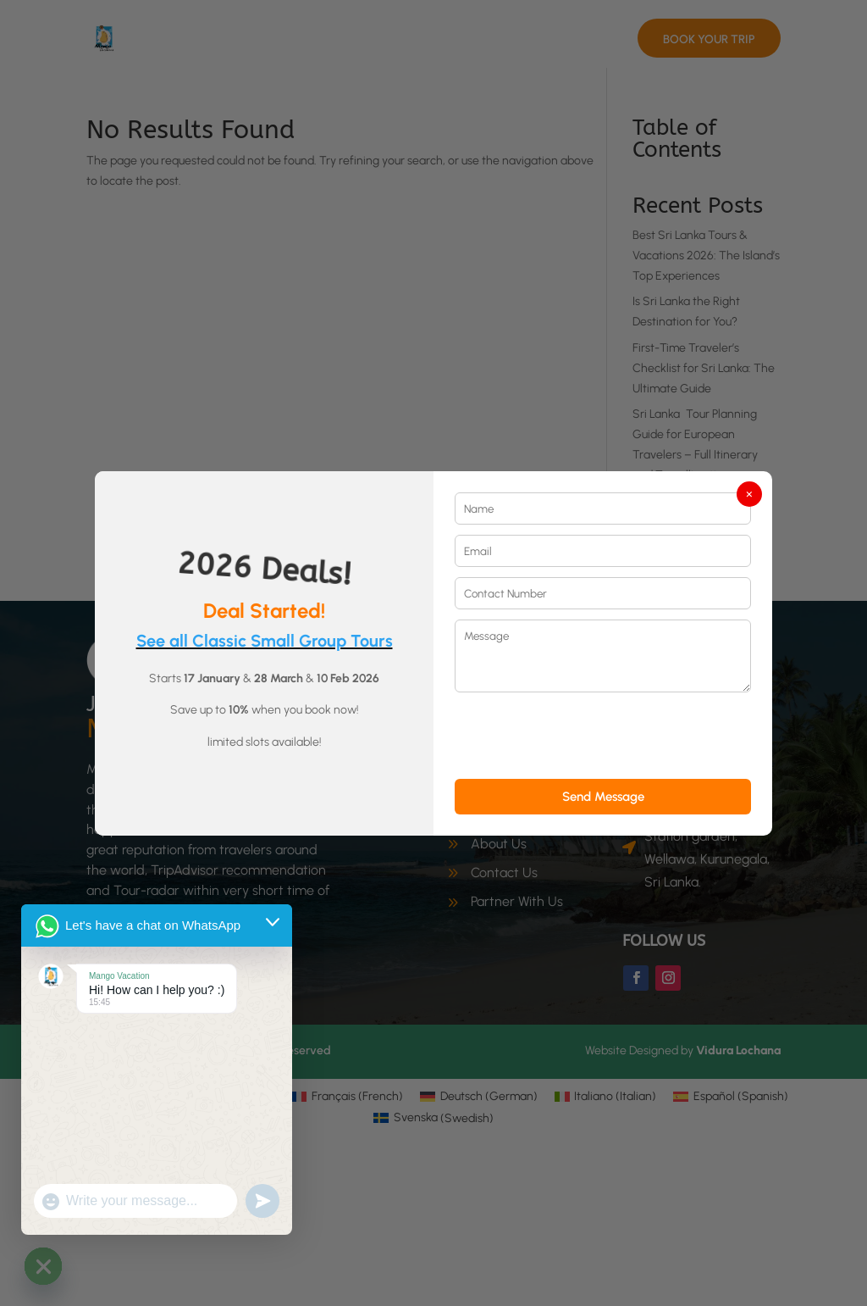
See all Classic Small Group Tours (264, 641)
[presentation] (583, 736)
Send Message (603, 796)
